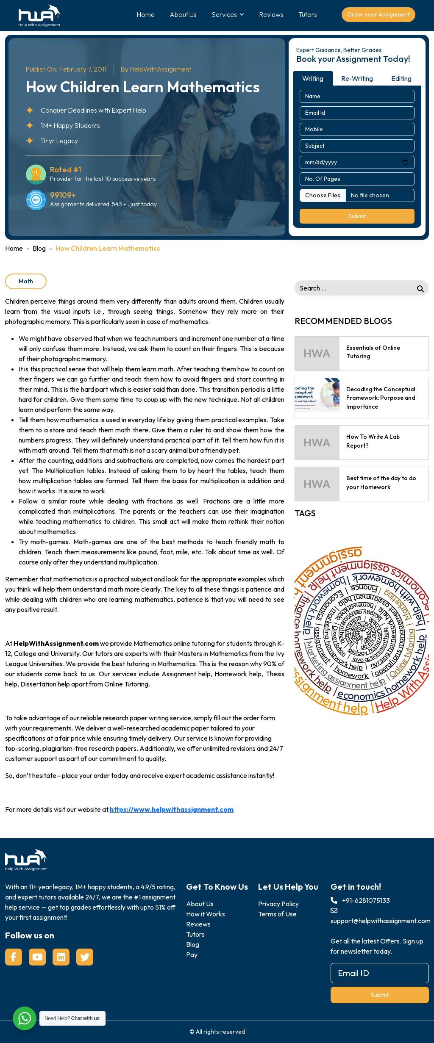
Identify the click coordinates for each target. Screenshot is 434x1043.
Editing (401, 78)
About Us (183, 14)
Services (224, 14)
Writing (312, 78)
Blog (39, 248)
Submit (357, 216)
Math (26, 281)
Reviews (271, 14)
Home (145, 14)
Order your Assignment (378, 14)
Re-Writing (357, 78)
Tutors (307, 14)
